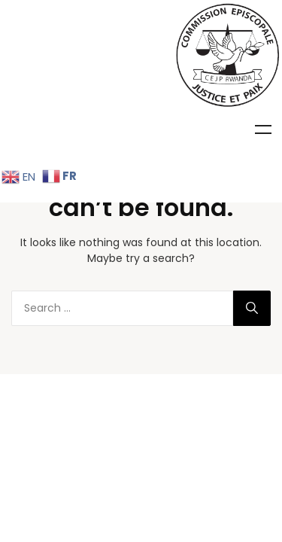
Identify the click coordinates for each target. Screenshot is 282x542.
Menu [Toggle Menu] (263, 129)
